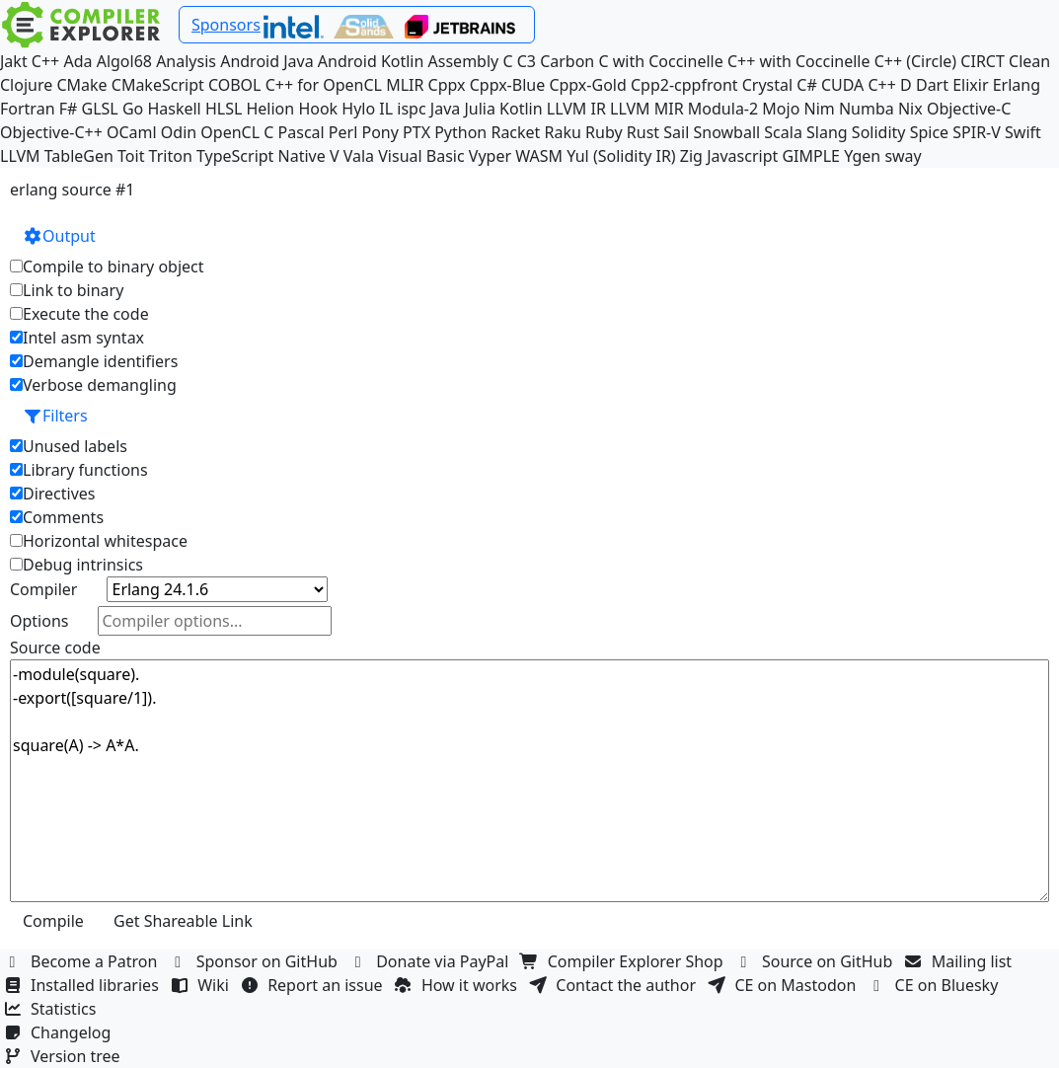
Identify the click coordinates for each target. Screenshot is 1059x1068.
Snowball (726, 132)
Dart (932, 85)
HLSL (223, 108)
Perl (343, 132)
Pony (379, 132)
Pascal (301, 132)
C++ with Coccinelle (798, 61)
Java (445, 108)
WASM (539, 156)
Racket (515, 132)
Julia (479, 108)
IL (386, 108)
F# (68, 108)
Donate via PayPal (431, 961)
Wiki (202, 985)
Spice (929, 132)
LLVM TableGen (56, 156)
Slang (827, 132)
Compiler (43, 589)
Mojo (780, 108)
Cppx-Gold (587, 85)
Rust (643, 132)
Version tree (64, 1056)
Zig (691, 156)
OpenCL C (236, 132)
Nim (819, 108)
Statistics (52, 1009)
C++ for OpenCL (323, 85)
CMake (81, 85)
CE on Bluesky (936, 985)
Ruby (604, 132)
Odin (178, 132)
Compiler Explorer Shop (624, 961)
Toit (130, 156)
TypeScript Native (261, 156)
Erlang (1016, 85)
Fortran (27, 108)
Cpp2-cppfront (684, 85)
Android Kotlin (371, 61)
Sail (676, 132)
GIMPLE (811, 156)
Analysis (186, 61)
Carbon (567, 61)
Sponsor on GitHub (256, 961)
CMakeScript (158, 85)
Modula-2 (723, 108)
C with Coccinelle (660, 61)
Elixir (970, 85)
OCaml (132, 132)
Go (132, 108)
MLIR (404, 85)
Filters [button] (55, 415)
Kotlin (521, 108)
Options (39, 621)
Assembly (463, 61)
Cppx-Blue (508, 85)
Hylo (358, 108)
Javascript (742, 156)
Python (460, 132)
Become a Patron (83, 961)
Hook (318, 108)
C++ (45, 61)
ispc (411, 108)
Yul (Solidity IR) (621, 156)
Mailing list (961, 961)
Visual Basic (421, 156)
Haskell (173, 108)
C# (806, 85)
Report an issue (314, 985)
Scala (783, 132)
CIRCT (982, 61)
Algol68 (124, 61)
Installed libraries (83, 985)
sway (902, 156)
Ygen (862, 156)
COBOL (235, 85)
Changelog (59, 1032)
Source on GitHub (816, 961)
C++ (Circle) (915, 61)
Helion (270, 108)
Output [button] (59, 236)
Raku (563, 132)
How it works (458, 985)
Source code (55, 647)
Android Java (267, 61)
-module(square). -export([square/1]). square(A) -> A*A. (529, 780)
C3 (526, 61)
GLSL (100, 108)
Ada (77, 61)
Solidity (879, 132)
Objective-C (969, 108)
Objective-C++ (51, 132)
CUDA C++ (858, 85)
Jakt (14, 61)
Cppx (447, 85)
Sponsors (226, 25)
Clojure (26, 85)
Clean (1029, 61)
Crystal (767, 85)
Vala (358, 156)
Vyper (490, 156)
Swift (1023, 132)
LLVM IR (576, 108)
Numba (866, 108)
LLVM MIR (647, 108)
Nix (910, 108)
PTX (416, 132)
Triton (170, 156)
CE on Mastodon (784, 985)
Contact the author (614, 985)
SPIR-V (976, 132)
